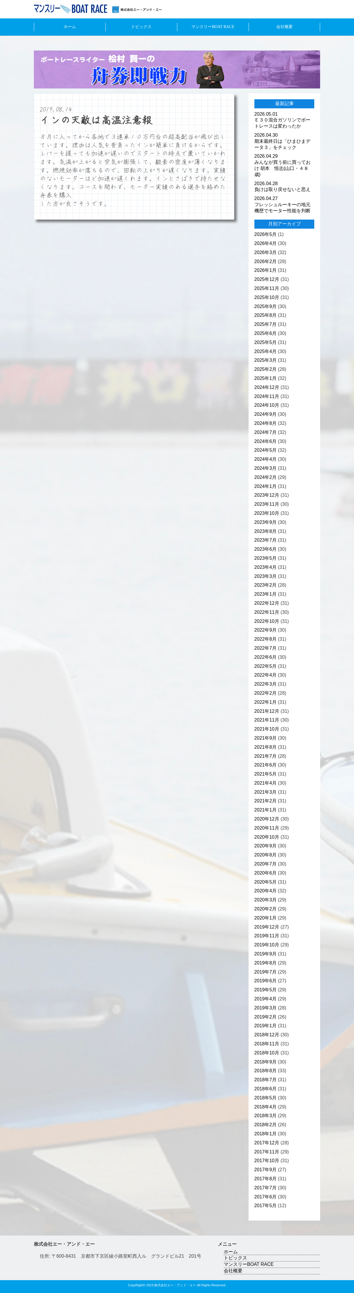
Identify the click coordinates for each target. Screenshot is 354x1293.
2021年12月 (266, 711)
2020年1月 (265, 917)
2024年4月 (265, 459)
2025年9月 (265, 306)
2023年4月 (265, 567)
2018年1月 (265, 1133)
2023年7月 (265, 540)
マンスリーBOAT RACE (212, 27)
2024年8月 (265, 423)
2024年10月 (266, 405)
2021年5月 (265, 773)
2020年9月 (265, 845)
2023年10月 (266, 513)
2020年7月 (265, 863)
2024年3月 (265, 468)
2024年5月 (265, 450)
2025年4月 (265, 351)
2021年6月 (265, 764)
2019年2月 (265, 1016)
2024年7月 (265, 432)
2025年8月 (265, 315)
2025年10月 (266, 297)
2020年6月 (265, 872)
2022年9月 (265, 630)
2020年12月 (266, 818)
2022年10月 (266, 621)
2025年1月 (265, 378)
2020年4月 (265, 890)
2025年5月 (265, 342)
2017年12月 (266, 1142)
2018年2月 (265, 1124)
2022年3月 (265, 684)
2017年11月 (266, 1151)
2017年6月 (265, 1196)
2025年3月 (265, 360)
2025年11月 (266, 288)
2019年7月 (265, 971)
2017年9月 (265, 1169)
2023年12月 (266, 495)
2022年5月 (265, 666)
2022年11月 (266, 612)
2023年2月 (265, 585)
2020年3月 (265, 899)
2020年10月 (266, 837)
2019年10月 (266, 944)
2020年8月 (265, 854)
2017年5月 (265, 1205)
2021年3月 (265, 792)
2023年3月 (265, 576)
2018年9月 (265, 1061)
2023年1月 (265, 594)
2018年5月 (265, 1097)
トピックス (141, 27)
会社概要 (284, 27)
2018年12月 (266, 1034)
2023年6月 (265, 549)
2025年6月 (265, 333)
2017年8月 (265, 1178)
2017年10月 (266, 1160)
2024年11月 (266, 396)
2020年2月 (265, 908)
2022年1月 (265, 702)
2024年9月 (265, 414)
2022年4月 (265, 674)
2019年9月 (265, 953)
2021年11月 (266, 719)
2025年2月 (265, 369)
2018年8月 (265, 1070)
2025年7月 (265, 324)
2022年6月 (265, 657)
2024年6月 (265, 441)
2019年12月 (266, 926)
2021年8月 (265, 747)
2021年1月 (265, 809)
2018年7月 (265, 1079)
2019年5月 (265, 989)
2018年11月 (266, 1043)
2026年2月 (265, 261)
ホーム (70, 27)
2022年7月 (265, 648)
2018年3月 (265, 1115)
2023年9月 (265, 522)
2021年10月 (266, 729)
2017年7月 (265, 1187)
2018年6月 (265, 1088)
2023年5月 (265, 558)
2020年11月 (266, 827)
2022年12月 (266, 603)
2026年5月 (265, 234)
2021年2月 (265, 800)
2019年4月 (265, 998)
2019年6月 (265, 980)
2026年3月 (265, 252)
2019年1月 (265, 1025)
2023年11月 (266, 504)
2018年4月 (265, 1106)
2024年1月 (265, 486)
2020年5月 (265, 882)
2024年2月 (265, 477)
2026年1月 (265, 270)
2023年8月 (265, 531)
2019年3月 (265, 1007)
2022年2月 (265, 693)
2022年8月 (265, 639)
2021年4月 (265, 783)
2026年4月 (265, 243)
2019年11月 (266, 935)
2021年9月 (265, 738)
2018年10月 (266, 1052)
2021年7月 (265, 756)
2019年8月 (265, 962)
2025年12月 (266, 279)
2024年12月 (266, 387)
